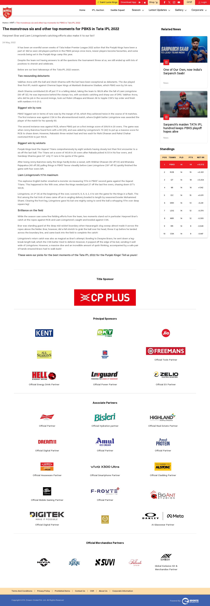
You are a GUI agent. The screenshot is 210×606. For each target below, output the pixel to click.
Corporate (197, 10)
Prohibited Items (62, 591)
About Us (103, 591)
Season (136, 10)
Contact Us (80, 591)
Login (204, 2)
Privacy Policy (43, 591)
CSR (92, 591)
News (165, 83)
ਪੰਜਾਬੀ (189, 2)
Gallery (179, 10)
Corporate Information (122, 591)
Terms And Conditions (21, 591)
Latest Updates (158, 10)
